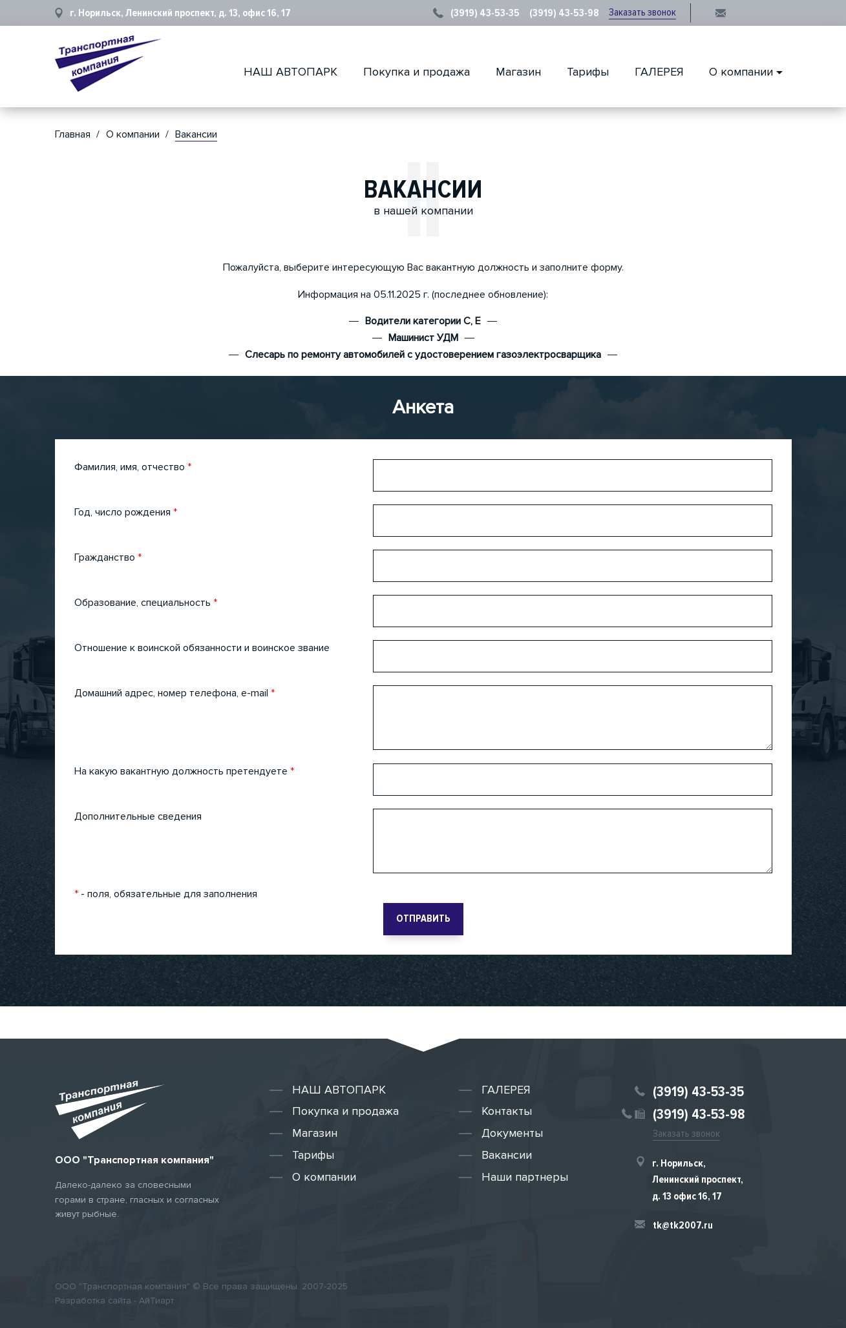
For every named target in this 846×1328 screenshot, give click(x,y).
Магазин (518, 72)
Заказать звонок (642, 12)
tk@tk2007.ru (683, 1225)
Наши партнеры (524, 1177)
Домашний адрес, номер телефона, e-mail (174, 693)
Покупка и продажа (416, 72)
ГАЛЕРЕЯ (659, 72)
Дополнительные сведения (138, 816)
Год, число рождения (125, 512)
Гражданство (108, 557)
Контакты (506, 1111)
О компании (741, 72)
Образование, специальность (145, 602)
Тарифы (588, 72)
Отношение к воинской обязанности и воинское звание (202, 647)
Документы (512, 1133)
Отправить (423, 918)
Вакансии (506, 1155)
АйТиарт (156, 1300)
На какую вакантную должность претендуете (184, 771)
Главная (72, 134)
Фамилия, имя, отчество (132, 467)
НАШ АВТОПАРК (290, 72)
